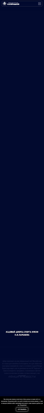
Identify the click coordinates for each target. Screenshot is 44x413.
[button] (39, 3)
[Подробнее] (23, 405)
